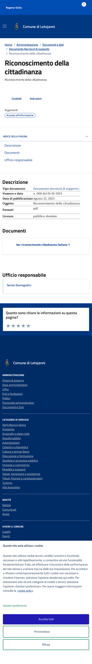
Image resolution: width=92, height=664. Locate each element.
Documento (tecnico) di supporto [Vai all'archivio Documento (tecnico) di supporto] (56, 188)
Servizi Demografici (19, 285)
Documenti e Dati (13, 407)
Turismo (7, 483)
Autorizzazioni (11, 442)
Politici (6, 398)
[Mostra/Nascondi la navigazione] (4, 26)
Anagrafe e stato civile (16, 433)
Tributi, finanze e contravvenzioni (22, 478)
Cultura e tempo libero (15, 451)
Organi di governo (13, 380)
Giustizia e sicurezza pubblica (20, 460)
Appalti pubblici (11, 438)
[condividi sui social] (13, 98)
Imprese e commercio (15, 465)
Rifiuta (46, 644)
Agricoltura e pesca (14, 425)
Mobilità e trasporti (13, 469)
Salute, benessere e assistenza (21, 474)
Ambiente (8, 429)
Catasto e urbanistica (15, 447)
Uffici (5, 389)
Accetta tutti (46, 619)
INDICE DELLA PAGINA (46, 136)
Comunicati (9, 509)
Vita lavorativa (11, 487)
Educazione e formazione (17, 456)
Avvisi (5, 514)
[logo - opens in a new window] (47, 658)
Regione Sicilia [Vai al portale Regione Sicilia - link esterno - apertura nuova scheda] (14, 8)
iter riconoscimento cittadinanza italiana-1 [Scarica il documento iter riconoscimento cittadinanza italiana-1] (43, 244)
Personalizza (46, 631)
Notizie (6, 505)
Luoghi (6, 531)
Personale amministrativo (18, 402)
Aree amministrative (14, 385)
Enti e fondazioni (12, 394)
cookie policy (25, 590)
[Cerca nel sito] (81, 26)
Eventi (6, 536)
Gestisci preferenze (19, 605)
